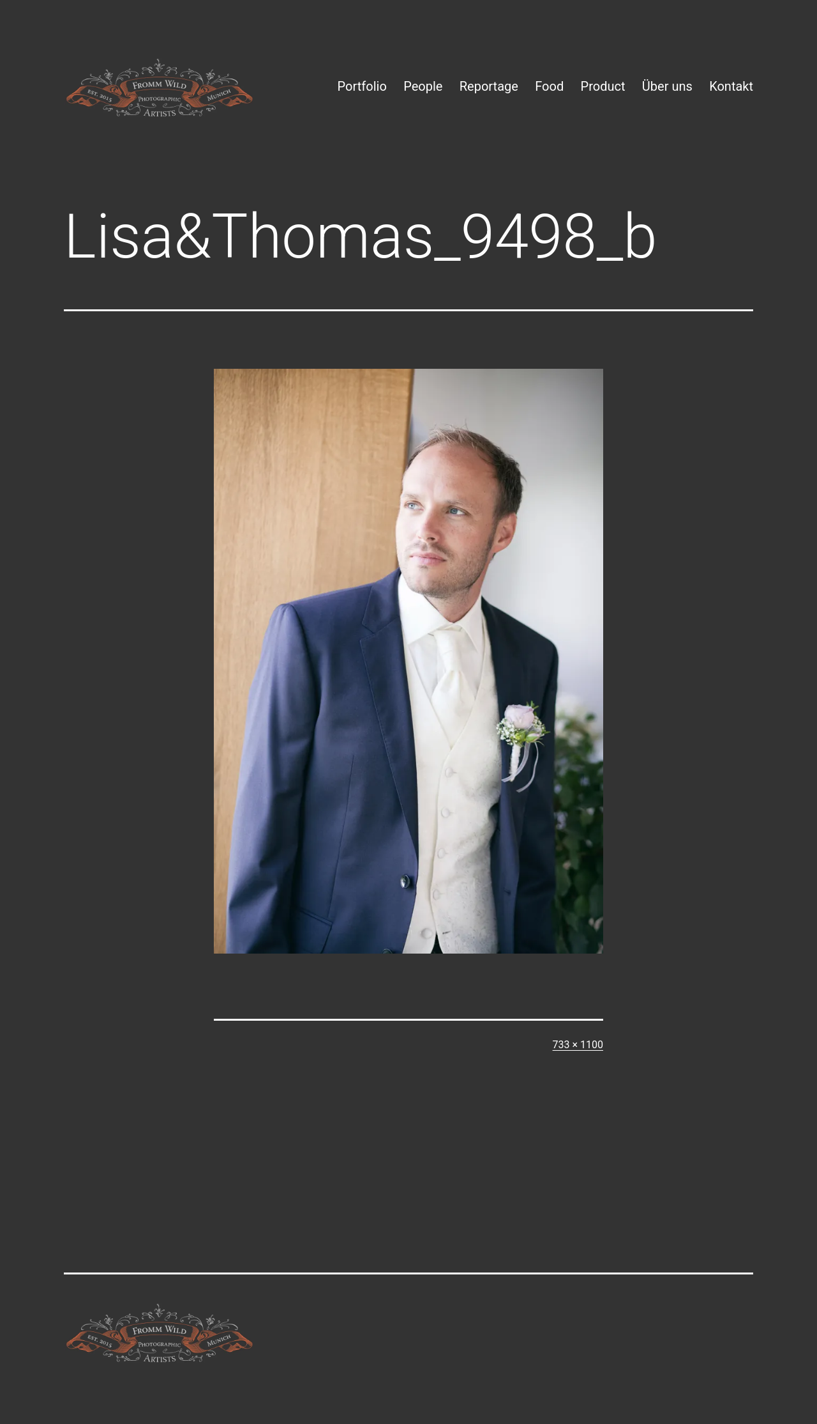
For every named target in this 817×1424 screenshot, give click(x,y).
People (422, 86)
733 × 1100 (578, 1045)
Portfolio (362, 86)
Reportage (489, 86)
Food (549, 86)
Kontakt (731, 86)
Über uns (667, 86)
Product (603, 86)
